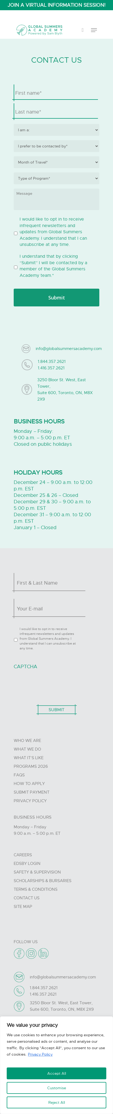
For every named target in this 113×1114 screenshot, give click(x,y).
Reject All (56, 1102)
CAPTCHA (25, 667)
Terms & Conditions (35, 889)
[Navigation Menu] (94, 30)
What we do (27, 749)
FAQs (19, 775)
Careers (23, 855)
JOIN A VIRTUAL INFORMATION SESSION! (56, 5)
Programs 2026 (31, 766)
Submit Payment (31, 792)
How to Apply (29, 783)
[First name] (57, 93)
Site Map (23, 906)
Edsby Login (27, 863)
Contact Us (26, 898)
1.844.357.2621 (51, 361)
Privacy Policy (40, 1054)
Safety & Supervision (37, 872)
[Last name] (57, 112)
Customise (56, 1087)
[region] (56, 1065)
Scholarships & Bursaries (42, 880)
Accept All (56, 1073)
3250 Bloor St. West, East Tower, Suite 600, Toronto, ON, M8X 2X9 (65, 389)
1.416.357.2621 (51, 368)
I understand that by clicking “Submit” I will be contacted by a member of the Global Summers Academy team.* (53, 266)
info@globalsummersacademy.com (69, 348)
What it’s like (28, 757)
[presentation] (54, 684)
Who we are (27, 740)
